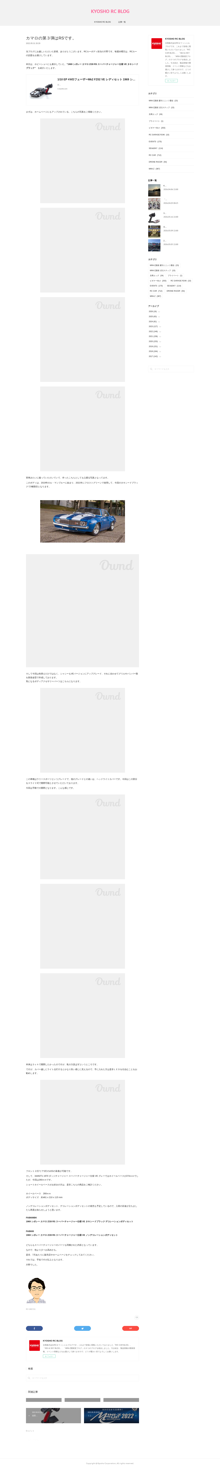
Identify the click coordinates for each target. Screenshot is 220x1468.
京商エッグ (155, 114)
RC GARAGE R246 (159, 135)
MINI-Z (154, 169)
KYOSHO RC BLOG (110, 11)
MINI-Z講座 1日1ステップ (161, 107)
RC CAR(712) (30, 1309)
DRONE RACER (158, 162)
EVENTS (155, 142)
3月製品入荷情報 (170, 213)
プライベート (156, 121)
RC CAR (155, 155)
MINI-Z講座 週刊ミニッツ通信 (163, 101)
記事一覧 (122, 22)
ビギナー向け (157, 128)
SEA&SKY (156, 148)
